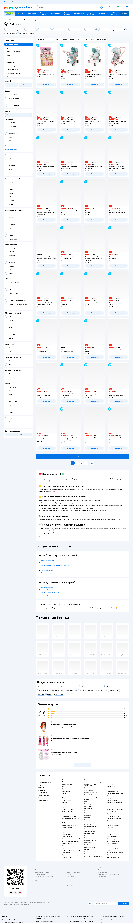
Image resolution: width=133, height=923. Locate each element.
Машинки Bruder (66, 800)
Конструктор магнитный (91, 826)
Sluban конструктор (90, 847)
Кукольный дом (111, 832)
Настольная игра (111, 786)
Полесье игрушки (67, 782)
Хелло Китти (87, 799)
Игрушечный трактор (68, 832)
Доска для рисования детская (115, 795)
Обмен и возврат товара (42, 872)
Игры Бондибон (111, 814)
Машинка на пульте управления (70, 814)
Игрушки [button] (41, 787)
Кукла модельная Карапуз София (64, 752)
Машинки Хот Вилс (67, 811)
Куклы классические (13, 51)
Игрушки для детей (67, 836)
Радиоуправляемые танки (69, 825)
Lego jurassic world (89, 833)
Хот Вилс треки (66, 823)
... (89, 463)
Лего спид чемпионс (90, 840)
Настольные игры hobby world (115, 793)
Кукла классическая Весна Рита (63, 724)
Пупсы (43, 573)
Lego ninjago (87, 804)
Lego (85, 801)
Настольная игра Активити (114, 802)
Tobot (63, 786)
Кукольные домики (47, 570)
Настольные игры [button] (43, 795)
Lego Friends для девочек (91, 845)
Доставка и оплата (40, 870)
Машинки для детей (67, 809)
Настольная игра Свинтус (114, 818)
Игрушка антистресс (67, 848)
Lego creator (87, 838)
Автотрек (64, 820)
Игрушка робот (66, 852)
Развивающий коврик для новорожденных (91, 784)
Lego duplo (87, 820)
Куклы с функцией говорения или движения (55, 565)
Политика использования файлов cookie (46, 878)
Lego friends (87, 824)
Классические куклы (47, 560)
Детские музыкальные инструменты (94, 782)
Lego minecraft (88, 808)
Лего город (87, 810)
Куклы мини (10, 59)
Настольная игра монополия (115, 823)
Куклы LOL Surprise (47, 587)
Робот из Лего (88, 835)
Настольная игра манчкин (114, 789)
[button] (124, 13)
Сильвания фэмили (67, 784)
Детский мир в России (10, 904)
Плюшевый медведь (112, 848)
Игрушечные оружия (67, 807)
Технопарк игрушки (67, 791)
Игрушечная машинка (68, 855)
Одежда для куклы (112, 836)
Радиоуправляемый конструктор (93, 856)
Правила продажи (40, 874)
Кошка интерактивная (113, 857)
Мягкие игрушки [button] (43, 800)
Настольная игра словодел (114, 807)
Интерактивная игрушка (91, 779)
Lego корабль (88, 842)
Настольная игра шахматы (114, 805)
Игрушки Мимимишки (90, 792)
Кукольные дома (12, 66)
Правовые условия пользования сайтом (39, 902)
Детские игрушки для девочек (70, 841)
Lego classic (110, 782)
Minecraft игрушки (67, 857)
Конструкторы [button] (42, 793)
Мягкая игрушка (111, 846)
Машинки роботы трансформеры (71, 850)
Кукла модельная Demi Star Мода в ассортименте (70, 738)
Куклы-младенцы (46, 563)
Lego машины (88, 854)
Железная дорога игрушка (69, 816)
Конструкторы (88, 806)
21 (92, 463)
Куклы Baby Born (46, 595)
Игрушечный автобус (68, 834)
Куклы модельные (12, 48)
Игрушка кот (110, 850)
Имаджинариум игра (112, 791)
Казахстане (20, 904)
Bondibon (64, 802)
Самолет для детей (67, 827)
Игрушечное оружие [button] (44, 782)
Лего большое (88, 851)
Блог (99, 878)
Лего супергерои (89, 822)
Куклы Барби (45, 590)
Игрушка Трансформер (90, 797)
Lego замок (87, 849)
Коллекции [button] (41, 790)
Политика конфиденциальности (44, 876)
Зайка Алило (65, 793)
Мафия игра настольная (113, 820)
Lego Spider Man (88, 795)
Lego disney (110, 784)
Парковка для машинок (68, 830)
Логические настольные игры (115, 809)
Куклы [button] (40, 798)
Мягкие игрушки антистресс (115, 852)
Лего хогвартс (88, 815)
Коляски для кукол (112, 839)
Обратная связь (39, 881)
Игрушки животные (89, 788)
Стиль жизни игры (112, 811)
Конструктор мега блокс (114, 779)
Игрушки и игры (15, 20)
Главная (6, 20)
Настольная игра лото (113, 825)
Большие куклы (11, 62)
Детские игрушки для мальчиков (71, 846)
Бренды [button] (40, 780)
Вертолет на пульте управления (70, 818)
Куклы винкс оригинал (113, 841)
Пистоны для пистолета (68, 805)
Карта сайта (38, 883)
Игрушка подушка (112, 855)
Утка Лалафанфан (89, 790)
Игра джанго (110, 798)
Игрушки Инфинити (67, 789)
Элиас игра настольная (113, 816)
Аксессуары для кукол (14, 73)
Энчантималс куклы (67, 779)
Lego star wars (88, 813)
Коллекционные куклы (48, 568)
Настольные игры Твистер (114, 800)
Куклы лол (110, 827)
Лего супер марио (89, 829)
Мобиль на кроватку (67, 843)
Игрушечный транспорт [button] (45, 785)
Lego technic (87, 817)
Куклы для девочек (112, 830)
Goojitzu (64, 795)
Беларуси (27, 904)
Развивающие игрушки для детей (71, 839)
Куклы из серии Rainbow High (50, 592)
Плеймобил (65, 798)
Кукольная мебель (112, 843)
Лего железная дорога (90, 831)
